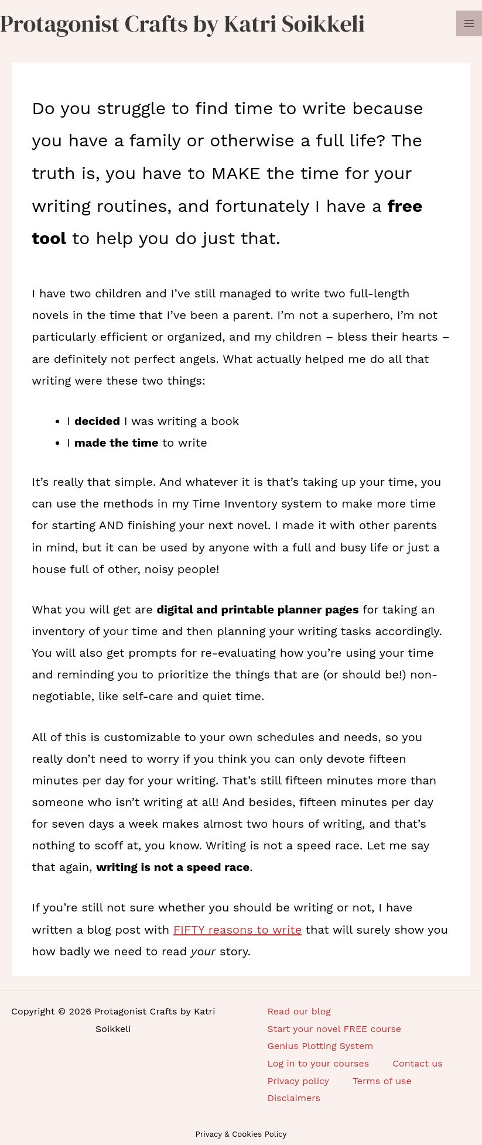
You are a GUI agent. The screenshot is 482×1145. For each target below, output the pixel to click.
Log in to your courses (319, 1063)
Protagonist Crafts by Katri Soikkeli (182, 23)
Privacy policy (298, 1080)
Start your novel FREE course (335, 1028)
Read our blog (299, 1011)
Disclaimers (294, 1097)
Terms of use (382, 1080)
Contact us (417, 1063)
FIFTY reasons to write (237, 930)
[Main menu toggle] (469, 23)
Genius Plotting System (321, 1045)
